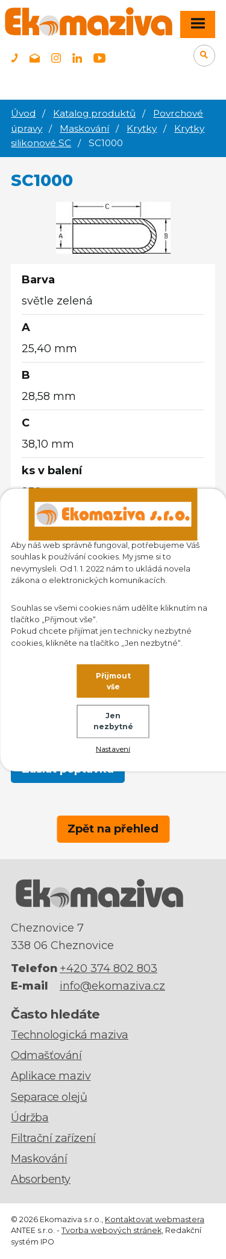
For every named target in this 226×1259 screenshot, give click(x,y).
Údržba (30, 1117)
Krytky (142, 128)
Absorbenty (41, 1179)
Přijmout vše (113, 681)
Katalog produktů (94, 113)
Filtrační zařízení (53, 1138)
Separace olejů (49, 1097)
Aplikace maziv (50, 1076)
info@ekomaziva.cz (112, 986)
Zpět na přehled (113, 829)
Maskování (84, 128)
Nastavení (113, 748)
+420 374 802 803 (108, 968)
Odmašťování (46, 1055)
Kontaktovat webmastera (154, 1219)
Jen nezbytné (113, 721)
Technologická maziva (69, 1035)
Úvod (23, 113)
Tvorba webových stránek (111, 1230)
